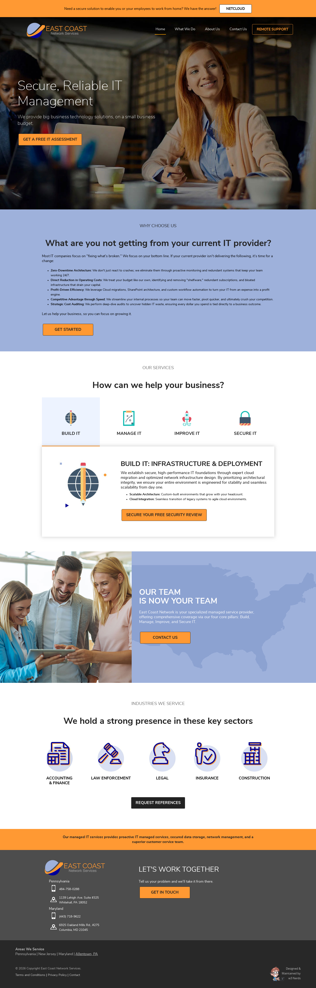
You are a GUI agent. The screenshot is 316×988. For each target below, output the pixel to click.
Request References (158, 803)
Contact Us (238, 29)
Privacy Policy (57, 975)
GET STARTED (68, 330)
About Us (212, 29)
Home (160, 29)
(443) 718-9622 (70, 916)
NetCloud (235, 9)
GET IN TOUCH (165, 892)
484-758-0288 (69, 889)
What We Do (185, 29)
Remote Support (272, 29)
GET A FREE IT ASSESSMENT (50, 140)
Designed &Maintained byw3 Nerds (291, 973)
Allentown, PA (86, 954)
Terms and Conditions (30, 975)
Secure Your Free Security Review (164, 515)
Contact (74, 975)
